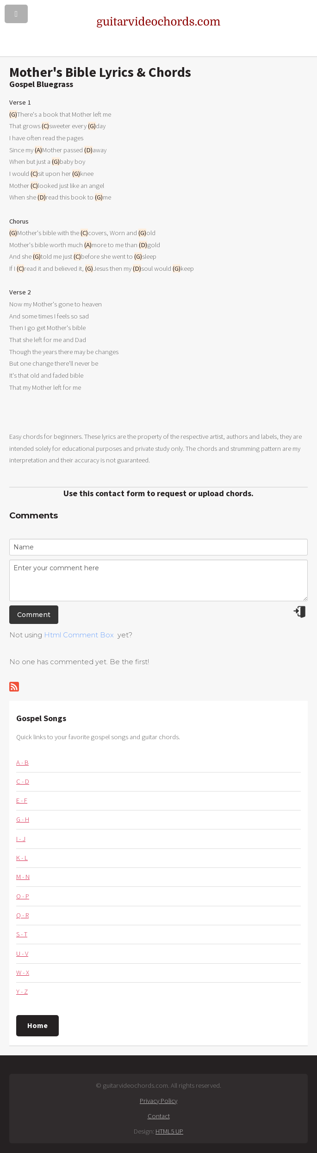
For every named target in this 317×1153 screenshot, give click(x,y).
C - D (22, 781)
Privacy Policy (158, 1101)
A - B (22, 762)
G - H (22, 819)
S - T (21, 934)
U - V (22, 953)
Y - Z (22, 991)
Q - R (22, 915)
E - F (21, 800)
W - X (22, 972)
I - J (20, 839)
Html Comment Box (79, 635)
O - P (22, 896)
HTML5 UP (169, 1131)
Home (37, 1025)
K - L (22, 858)
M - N (23, 877)
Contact (159, 1116)
